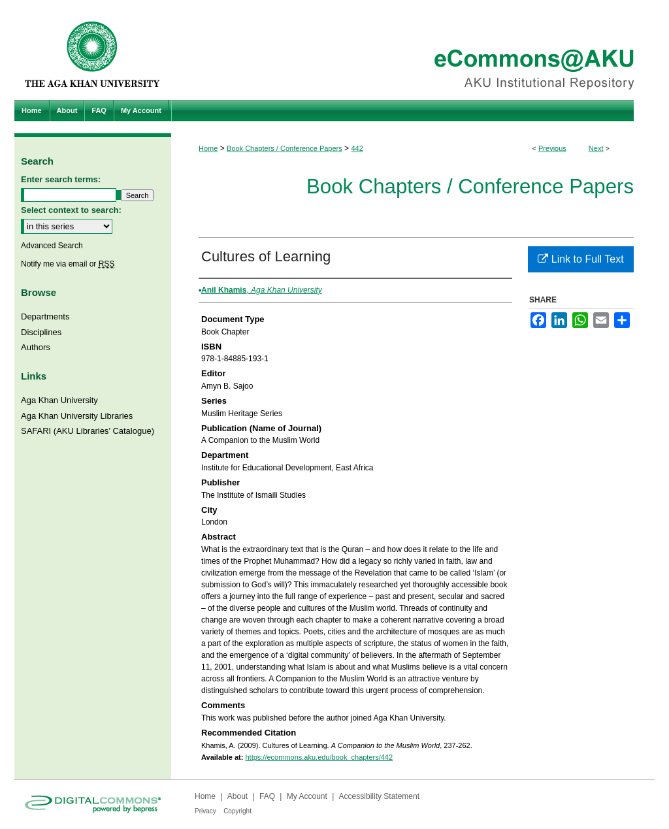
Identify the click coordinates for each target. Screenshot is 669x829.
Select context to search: (71, 210)
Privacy (205, 811)
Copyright (237, 811)
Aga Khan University (59, 400)
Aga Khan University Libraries (77, 416)
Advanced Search (52, 245)
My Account (307, 796)
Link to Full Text (580, 259)
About (237, 796)
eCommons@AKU (413, 50)
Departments (45, 316)
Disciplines (41, 332)
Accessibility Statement (379, 796)
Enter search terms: (61, 179)
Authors (35, 347)
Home (208, 148)
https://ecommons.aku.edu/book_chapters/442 (319, 757)
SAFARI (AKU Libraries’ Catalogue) (87, 431)
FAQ (267, 796)
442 (357, 148)
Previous (552, 148)
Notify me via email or (67, 263)
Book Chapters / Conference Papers (284, 148)
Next (596, 148)
